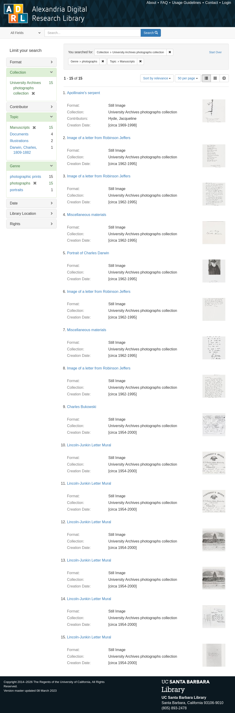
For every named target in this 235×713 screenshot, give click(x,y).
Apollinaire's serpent (83, 93)
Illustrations (19, 141)
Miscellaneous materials (86, 215)
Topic (14, 117)
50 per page (188, 78)
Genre (15, 166)
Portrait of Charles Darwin (88, 253)
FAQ (164, 3)
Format (16, 62)
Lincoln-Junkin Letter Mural (89, 445)
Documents (19, 134)
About (151, 3)
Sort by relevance (157, 78)
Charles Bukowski (81, 407)
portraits (16, 190)
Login (226, 3)
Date (14, 203)
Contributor (19, 107)
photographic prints (25, 177)
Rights (15, 224)
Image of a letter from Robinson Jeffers (98, 138)
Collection (18, 72)
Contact (211, 3)
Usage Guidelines (186, 3)
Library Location (23, 213)
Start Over (215, 52)
